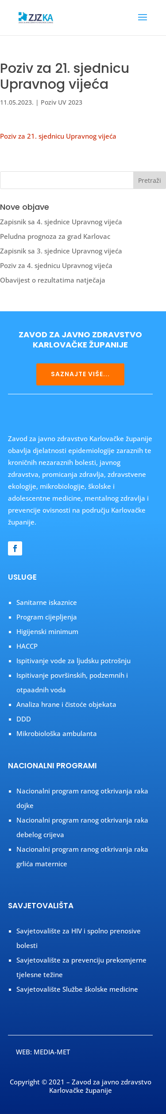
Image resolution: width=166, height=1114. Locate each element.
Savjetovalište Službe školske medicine (77, 989)
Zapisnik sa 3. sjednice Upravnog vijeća (61, 250)
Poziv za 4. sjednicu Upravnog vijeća (56, 265)
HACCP (27, 646)
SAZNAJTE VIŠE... (80, 374)
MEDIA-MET (52, 1051)
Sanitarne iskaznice (46, 602)
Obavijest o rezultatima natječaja (52, 280)
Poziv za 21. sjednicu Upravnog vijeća (58, 136)
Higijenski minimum (47, 631)
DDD (23, 718)
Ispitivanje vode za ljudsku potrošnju (73, 660)
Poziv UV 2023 (61, 102)
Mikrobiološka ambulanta (56, 733)
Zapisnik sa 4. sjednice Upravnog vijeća (61, 221)
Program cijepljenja (46, 616)
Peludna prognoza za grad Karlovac (55, 236)
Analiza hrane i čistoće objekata (66, 704)
